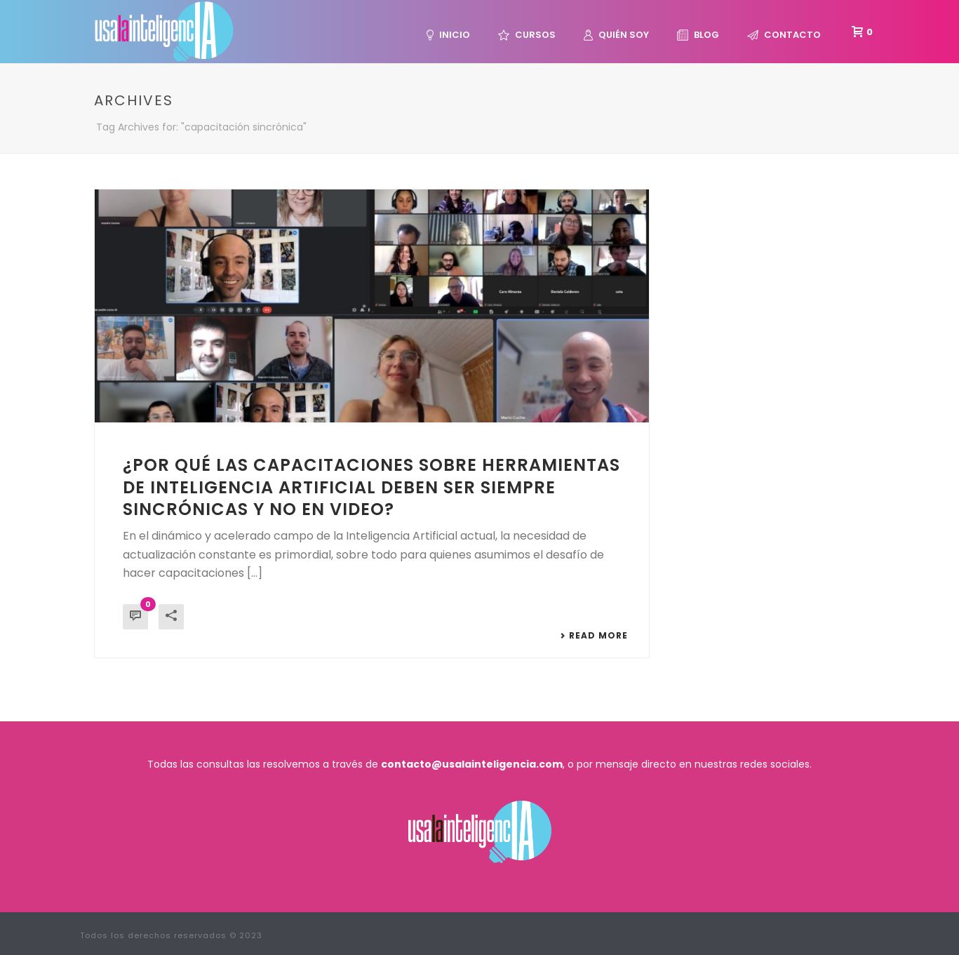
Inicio (448, 34)
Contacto (784, 34)
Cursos (527, 34)
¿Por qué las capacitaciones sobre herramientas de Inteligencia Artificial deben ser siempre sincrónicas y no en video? (371, 486)
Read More (594, 636)
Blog (698, 34)
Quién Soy (616, 34)
